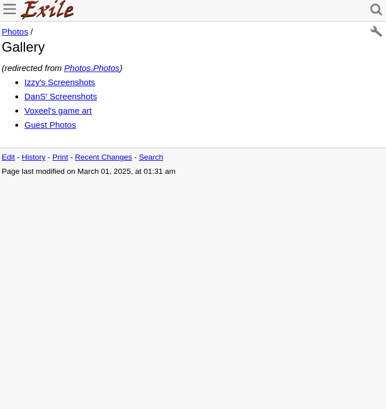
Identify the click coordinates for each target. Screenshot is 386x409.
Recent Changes (103, 157)
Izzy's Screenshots (59, 82)
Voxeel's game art (58, 110)
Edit (8, 157)
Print (60, 157)
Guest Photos (50, 125)
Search (151, 157)
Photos (15, 31)
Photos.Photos (92, 68)
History (33, 157)
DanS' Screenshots (60, 96)
